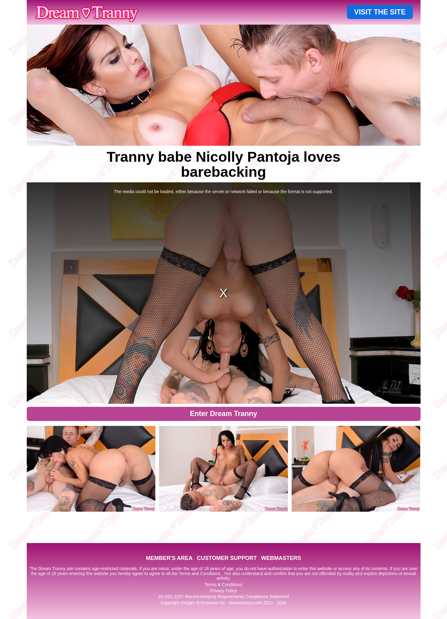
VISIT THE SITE (379, 12)
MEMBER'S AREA (169, 558)
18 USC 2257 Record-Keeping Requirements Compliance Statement (223, 596)
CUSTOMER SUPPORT (227, 558)
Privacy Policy (223, 590)
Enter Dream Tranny (223, 414)
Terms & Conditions (223, 584)
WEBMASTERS (281, 558)
